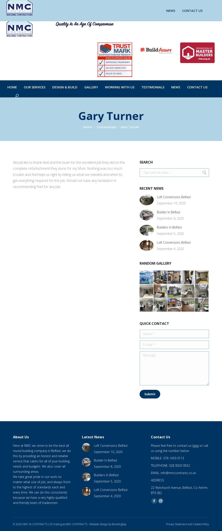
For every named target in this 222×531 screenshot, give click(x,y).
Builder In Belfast (168, 212)
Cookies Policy (201, 524)
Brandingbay (119, 524)
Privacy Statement (176, 524)
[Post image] (147, 199)
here (196, 446)
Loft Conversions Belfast (174, 197)
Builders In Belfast (169, 227)
